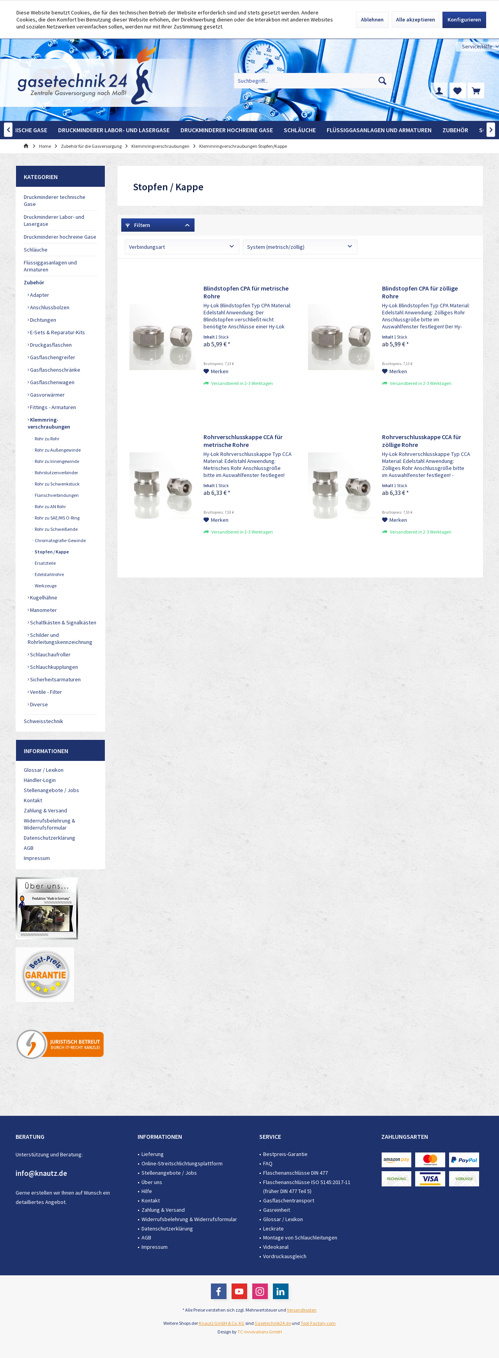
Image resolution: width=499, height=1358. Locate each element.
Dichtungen (42, 319)
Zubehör (34, 282)
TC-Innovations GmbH (259, 1332)
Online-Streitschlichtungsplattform (182, 1163)
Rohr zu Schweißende (56, 529)
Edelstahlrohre (49, 574)
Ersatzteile (45, 563)
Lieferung (153, 1154)
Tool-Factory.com (318, 1323)
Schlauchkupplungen (53, 666)
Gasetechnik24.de (273, 1323)
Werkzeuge (45, 586)
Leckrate (273, 1228)
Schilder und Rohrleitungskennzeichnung (60, 638)
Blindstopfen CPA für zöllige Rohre (420, 292)
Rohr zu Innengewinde (56, 461)
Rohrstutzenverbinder (56, 472)
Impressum (37, 858)
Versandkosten (302, 1310)
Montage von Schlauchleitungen (300, 1237)
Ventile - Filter (45, 691)
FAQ (268, 1163)
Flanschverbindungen (56, 495)
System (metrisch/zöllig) (275, 246)
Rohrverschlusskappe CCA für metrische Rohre (243, 441)
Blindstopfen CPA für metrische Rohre (245, 292)
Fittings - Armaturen (52, 407)
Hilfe (147, 1191)
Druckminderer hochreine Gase (60, 236)
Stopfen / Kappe (51, 552)
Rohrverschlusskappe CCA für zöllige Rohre (421, 441)
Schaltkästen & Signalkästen (62, 622)
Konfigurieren (464, 19)
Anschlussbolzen (49, 307)
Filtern (138, 225)
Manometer (43, 609)
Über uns (152, 1182)
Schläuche (36, 249)
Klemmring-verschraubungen (49, 423)
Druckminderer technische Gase (54, 200)
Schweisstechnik (43, 721)
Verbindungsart (147, 246)
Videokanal (275, 1246)
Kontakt (33, 800)
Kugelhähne (43, 597)
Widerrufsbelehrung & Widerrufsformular (49, 824)
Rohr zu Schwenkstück (57, 484)
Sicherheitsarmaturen (55, 679)
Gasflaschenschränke (54, 369)
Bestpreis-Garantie (285, 1154)
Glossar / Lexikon (44, 769)
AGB (29, 847)
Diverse (38, 704)
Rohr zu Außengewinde (57, 450)
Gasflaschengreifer (52, 357)
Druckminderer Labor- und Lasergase (54, 220)
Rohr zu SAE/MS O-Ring (57, 518)
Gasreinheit (276, 1209)
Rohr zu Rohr (46, 438)
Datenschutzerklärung (49, 837)
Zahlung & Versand (45, 810)
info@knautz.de (41, 1173)
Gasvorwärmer (47, 394)
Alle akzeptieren (415, 19)
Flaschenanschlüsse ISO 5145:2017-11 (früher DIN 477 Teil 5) (306, 1187)
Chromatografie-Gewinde (60, 540)
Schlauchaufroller (50, 654)
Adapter (39, 294)
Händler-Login (40, 780)
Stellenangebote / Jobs (51, 790)
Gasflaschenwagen (51, 382)
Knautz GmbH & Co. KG (221, 1323)
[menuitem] (477, 46)
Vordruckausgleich (284, 1256)
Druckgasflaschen (50, 344)
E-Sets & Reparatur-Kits (57, 332)
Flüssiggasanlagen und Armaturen (50, 266)
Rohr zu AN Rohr (50, 506)
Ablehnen (372, 19)
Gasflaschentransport (288, 1200)
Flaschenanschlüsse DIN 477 (295, 1172)
